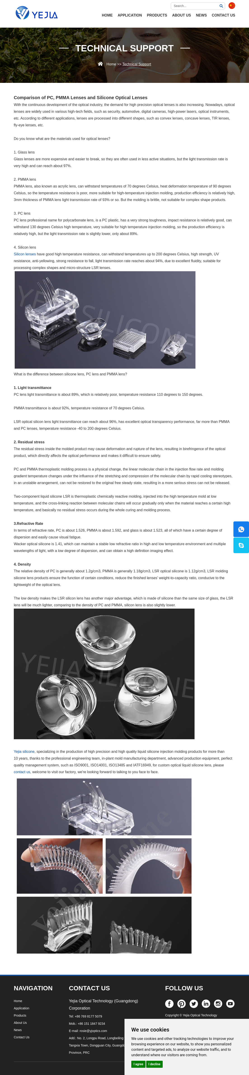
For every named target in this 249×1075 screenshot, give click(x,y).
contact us (22, 772)
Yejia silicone (24, 751)
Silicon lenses (25, 254)
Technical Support (124, 48)
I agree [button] (138, 1064)
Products (157, 15)
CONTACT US (89, 988)
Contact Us (223, 15)
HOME (107, 15)
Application (130, 15)
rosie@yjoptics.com (93, 1031)
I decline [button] (154, 1064)
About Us (181, 15)
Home (111, 64)
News (201, 15)
